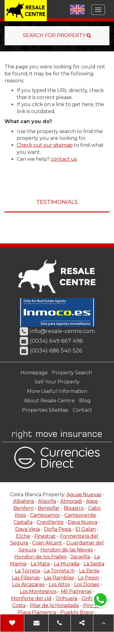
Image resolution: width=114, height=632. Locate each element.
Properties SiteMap (45, 410)
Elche (23, 536)
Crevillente (50, 522)
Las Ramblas (59, 578)
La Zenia (89, 571)
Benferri (23, 508)
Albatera (23, 501)
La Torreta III (59, 571)
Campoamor (45, 515)
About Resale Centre (49, 401)
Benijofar (49, 508)
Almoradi (71, 501)
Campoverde (80, 515)
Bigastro (74, 508)
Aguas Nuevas (84, 494)
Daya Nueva (82, 522)
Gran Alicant (47, 543)
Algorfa (47, 501)
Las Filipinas (26, 578)
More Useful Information (57, 391)
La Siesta (94, 564)
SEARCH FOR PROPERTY (57, 35)
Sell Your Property (57, 382)
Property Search (72, 373)
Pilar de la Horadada (54, 605)
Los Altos (59, 584)
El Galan (85, 529)
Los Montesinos (38, 591)
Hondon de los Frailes (40, 557)
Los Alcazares (28, 584)
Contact (82, 410)
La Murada (66, 564)
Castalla (23, 522)
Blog (85, 401)
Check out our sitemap (45, 145)
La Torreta (27, 571)
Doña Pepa (57, 529)
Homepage (34, 373)
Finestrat (45, 536)
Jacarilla (80, 557)
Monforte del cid (31, 598)
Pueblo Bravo (77, 612)
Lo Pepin (88, 578)
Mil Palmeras (76, 591)
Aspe (92, 501)
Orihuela (66, 598)
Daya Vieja (27, 529)
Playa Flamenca (36, 612)
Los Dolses (86, 584)
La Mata (40, 564)
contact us (64, 159)
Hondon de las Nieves (66, 550)
